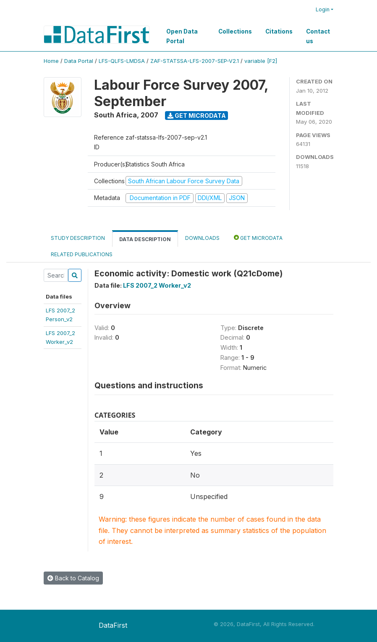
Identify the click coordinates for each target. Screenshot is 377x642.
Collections (235, 31)
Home (51, 61)
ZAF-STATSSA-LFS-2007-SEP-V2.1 (194, 61)
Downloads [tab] (202, 238)
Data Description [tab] (145, 239)
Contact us (318, 36)
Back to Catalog (73, 578)
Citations (279, 31)
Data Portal (78, 61)
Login (323, 9)
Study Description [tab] (78, 238)
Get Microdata (197, 115)
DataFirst (113, 625)
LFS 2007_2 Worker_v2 (157, 285)
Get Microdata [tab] (258, 237)
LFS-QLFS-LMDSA (122, 61)
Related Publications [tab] (82, 254)
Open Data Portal (182, 36)
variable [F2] (260, 61)
